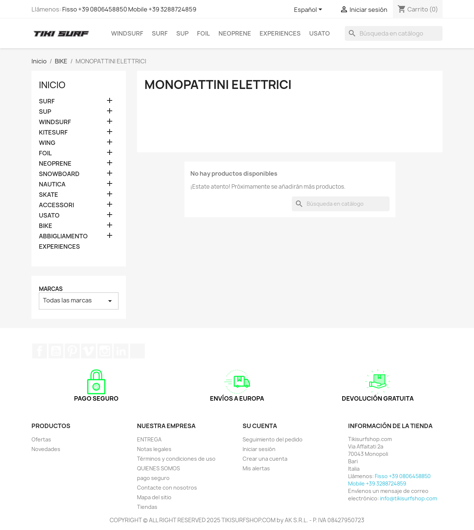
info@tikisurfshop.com (408, 498)
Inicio (52, 85)
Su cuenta (260, 426)
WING (47, 143)
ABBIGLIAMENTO (63, 236)
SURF (160, 33)
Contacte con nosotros (167, 487)
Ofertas (41, 439)
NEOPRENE (234, 33)
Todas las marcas (78, 300)
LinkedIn (121, 351)
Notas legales (154, 449)
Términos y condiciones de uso (176, 458)
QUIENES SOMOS (158, 468)
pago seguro (153, 477)
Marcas (51, 289)
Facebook (39, 351)
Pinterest (72, 351)
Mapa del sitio (154, 497)
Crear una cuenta (265, 458)
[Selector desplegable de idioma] (309, 10)
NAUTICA (52, 184)
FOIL (203, 33)
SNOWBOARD (59, 174)
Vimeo (88, 351)
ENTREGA (149, 439)
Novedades (45, 449)
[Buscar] (394, 33)
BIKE (45, 226)
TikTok (137, 351)
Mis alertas (256, 468)
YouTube (56, 351)
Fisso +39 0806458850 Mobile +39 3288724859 (129, 9)
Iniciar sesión (259, 449)
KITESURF (53, 132)
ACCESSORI (56, 205)
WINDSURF (127, 33)
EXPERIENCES (280, 33)
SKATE (48, 195)
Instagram (104, 351)
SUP (182, 33)
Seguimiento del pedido (273, 439)
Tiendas (147, 506)
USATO (319, 33)
